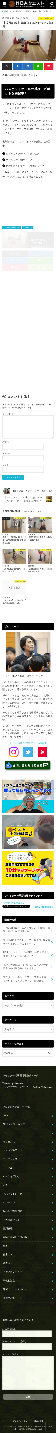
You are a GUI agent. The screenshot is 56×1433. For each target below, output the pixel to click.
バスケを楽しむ (11, 1176)
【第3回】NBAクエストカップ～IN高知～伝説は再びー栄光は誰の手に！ (26, 929)
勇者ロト (28, 227)
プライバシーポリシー (22, 1421)
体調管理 (8, 1228)
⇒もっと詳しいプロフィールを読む (28, 743)
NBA (5, 1115)
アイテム (8, 1133)
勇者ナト (8, 1246)
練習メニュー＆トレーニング (18, 1289)
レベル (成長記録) (13, 227)
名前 (5, 442)
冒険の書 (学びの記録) (15, 1237)
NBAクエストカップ (14, 1124)
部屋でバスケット (12, 1298)
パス (5, 1185)
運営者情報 (38, 1421)
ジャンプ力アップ (12, 1150)
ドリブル (8, 1167)
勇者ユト (8, 1254)
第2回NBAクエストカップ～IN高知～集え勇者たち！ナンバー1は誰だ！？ (26, 942)
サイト (5, 465)
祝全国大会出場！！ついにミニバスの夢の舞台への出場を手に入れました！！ (26, 966)
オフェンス (9, 1141)
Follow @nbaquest (43, 906)
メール (6, 453)
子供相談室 (9, 1280)
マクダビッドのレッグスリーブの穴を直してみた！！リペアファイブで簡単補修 (26, 979)
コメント (7, 414)
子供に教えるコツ (12, 1272)
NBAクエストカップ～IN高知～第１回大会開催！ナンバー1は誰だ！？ (26, 954)
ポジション (9, 1202)
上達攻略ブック (11, 1219)
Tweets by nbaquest (13, 903)
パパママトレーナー (13, 1193)
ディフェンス (10, 1159)
